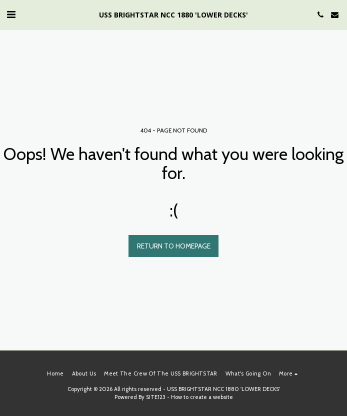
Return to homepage (173, 246)
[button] (11, 14)
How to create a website (202, 397)
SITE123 (156, 397)
